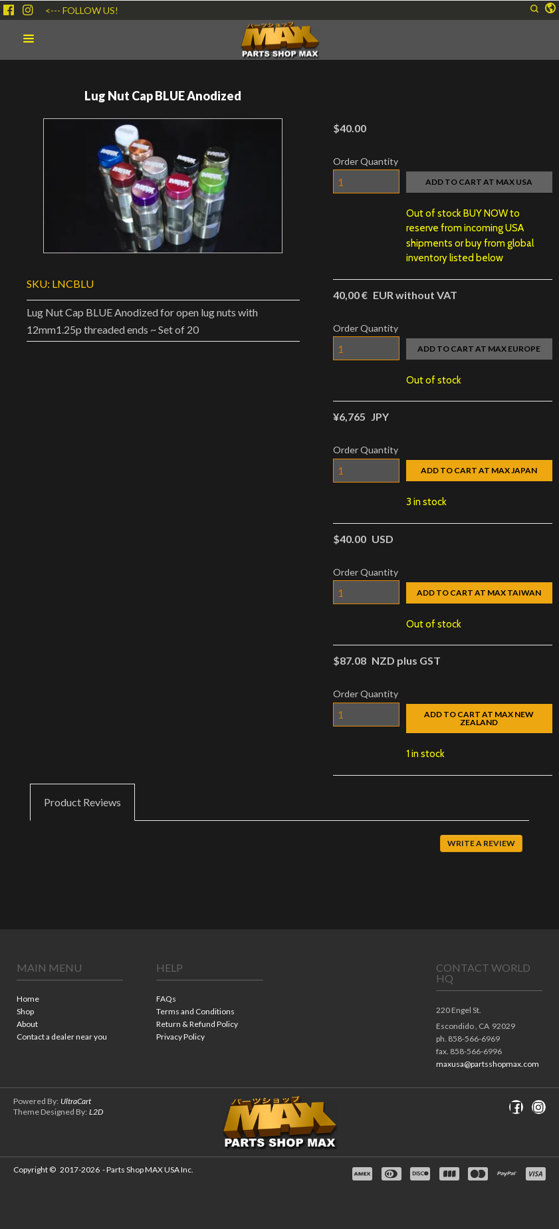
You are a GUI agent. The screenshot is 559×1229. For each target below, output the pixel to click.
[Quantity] (366, 181)
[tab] (82, 802)
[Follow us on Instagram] (28, 10)
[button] (534, 9)
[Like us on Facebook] (8, 10)
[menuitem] (70, 1000)
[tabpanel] (279, 852)
